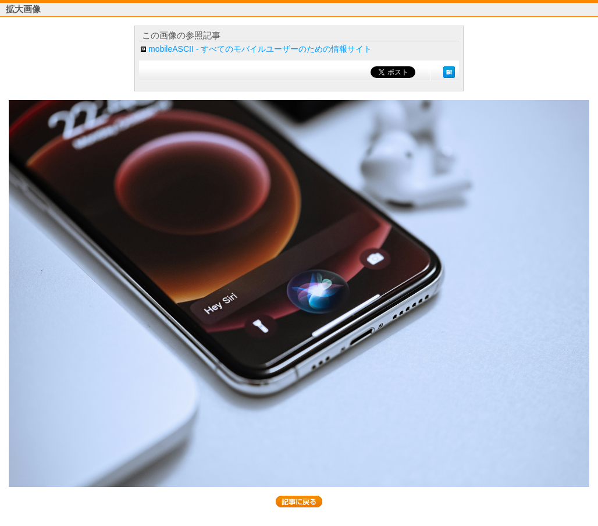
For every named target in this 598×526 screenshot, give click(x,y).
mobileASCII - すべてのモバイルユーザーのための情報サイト (260, 49)
